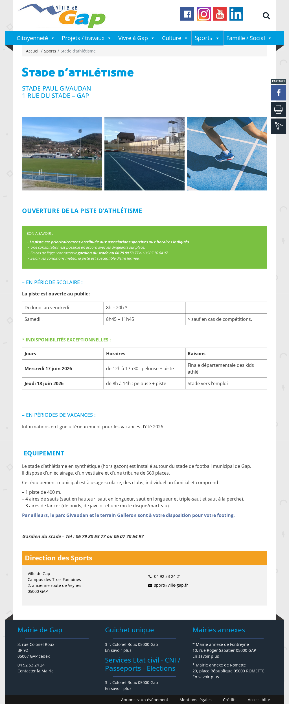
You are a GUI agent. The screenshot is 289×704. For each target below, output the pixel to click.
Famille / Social (249, 38)
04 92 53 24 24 (31, 665)
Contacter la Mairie (35, 671)
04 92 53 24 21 (167, 576)
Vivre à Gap (136, 38)
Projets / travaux (87, 38)
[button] (266, 15)
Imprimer (278, 109)
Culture (175, 38)
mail (278, 126)
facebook (278, 93)
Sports (207, 38)
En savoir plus (118, 650)
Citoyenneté (36, 38)
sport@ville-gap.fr (171, 585)
